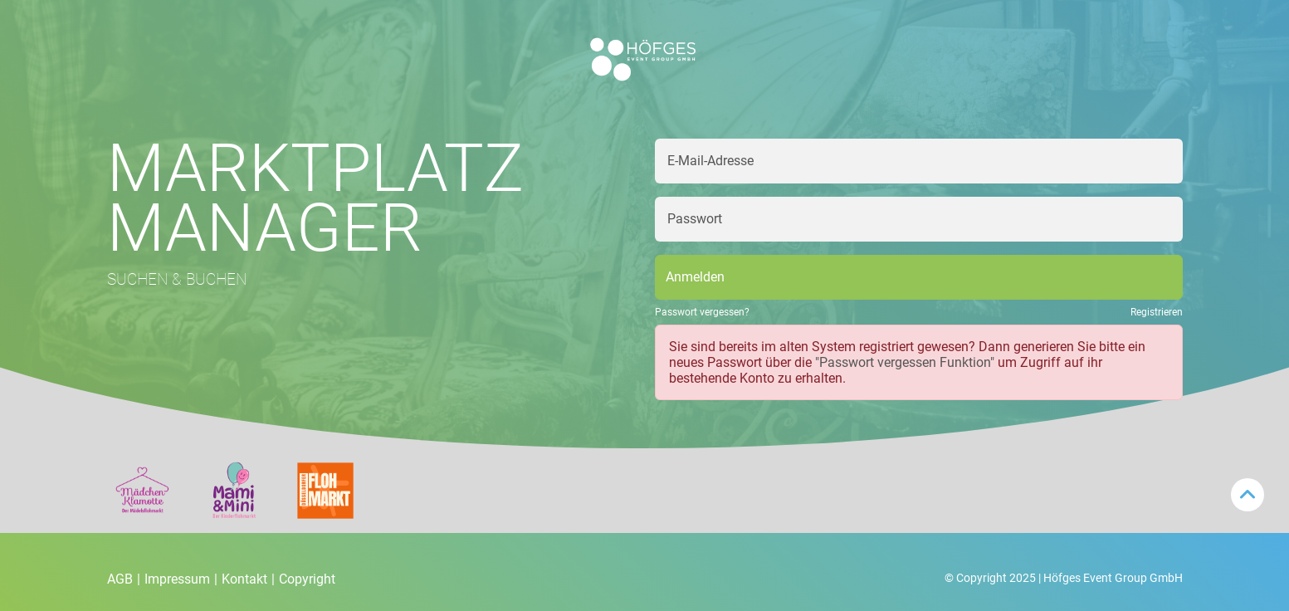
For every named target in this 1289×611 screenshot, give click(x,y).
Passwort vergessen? (702, 312)
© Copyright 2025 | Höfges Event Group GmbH (1064, 577)
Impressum (180, 579)
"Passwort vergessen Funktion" (904, 362)
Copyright (307, 579)
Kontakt (248, 579)
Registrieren (1156, 312)
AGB (123, 579)
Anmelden (695, 277)
